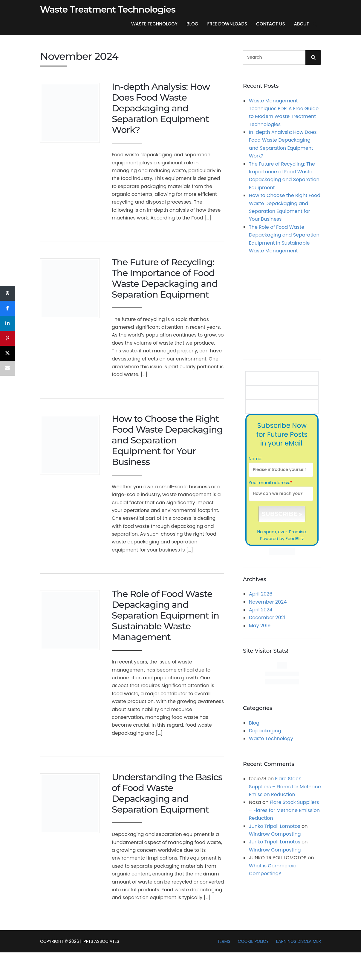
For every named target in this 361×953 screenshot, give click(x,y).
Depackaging (265, 730)
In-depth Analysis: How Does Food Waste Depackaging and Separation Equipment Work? (161, 108)
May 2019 (259, 625)
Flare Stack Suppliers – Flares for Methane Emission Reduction (285, 786)
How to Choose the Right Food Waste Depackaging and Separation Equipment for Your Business (167, 440)
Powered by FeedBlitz (282, 539)
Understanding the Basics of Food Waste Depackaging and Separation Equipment (167, 793)
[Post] (7, 353)
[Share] (7, 293)
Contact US (270, 24)
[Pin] (7, 338)
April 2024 (260, 609)
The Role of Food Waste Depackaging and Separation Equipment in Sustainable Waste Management (165, 615)
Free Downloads (227, 24)
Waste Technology (154, 24)
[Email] (7, 368)
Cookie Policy (253, 941)
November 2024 (268, 602)
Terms (223, 941)
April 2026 (260, 593)
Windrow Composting (275, 834)
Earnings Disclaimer (298, 941)
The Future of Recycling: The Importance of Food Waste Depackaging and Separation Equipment (165, 278)
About (301, 24)
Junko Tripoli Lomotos (274, 826)
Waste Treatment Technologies (107, 9)
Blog (192, 24)
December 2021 (267, 617)
